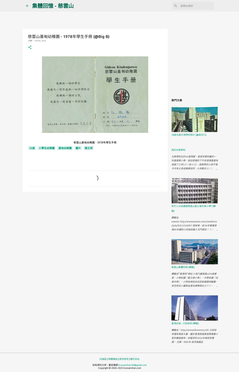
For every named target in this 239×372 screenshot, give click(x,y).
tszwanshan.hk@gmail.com (133, 365)
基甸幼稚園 (65, 148)
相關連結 (113, 359)
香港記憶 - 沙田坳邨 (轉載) (185, 323)
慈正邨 (89, 148)
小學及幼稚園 (47, 148)
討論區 (103, 359)
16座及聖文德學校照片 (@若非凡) (188, 135)
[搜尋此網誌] (196, 6)
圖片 (78, 148)
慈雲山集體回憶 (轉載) (183, 267)
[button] (30, 47)
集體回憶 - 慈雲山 (53, 6)
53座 (32, 148)
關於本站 (134, 359)
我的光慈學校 (178, 150)
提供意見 (123, 359)
